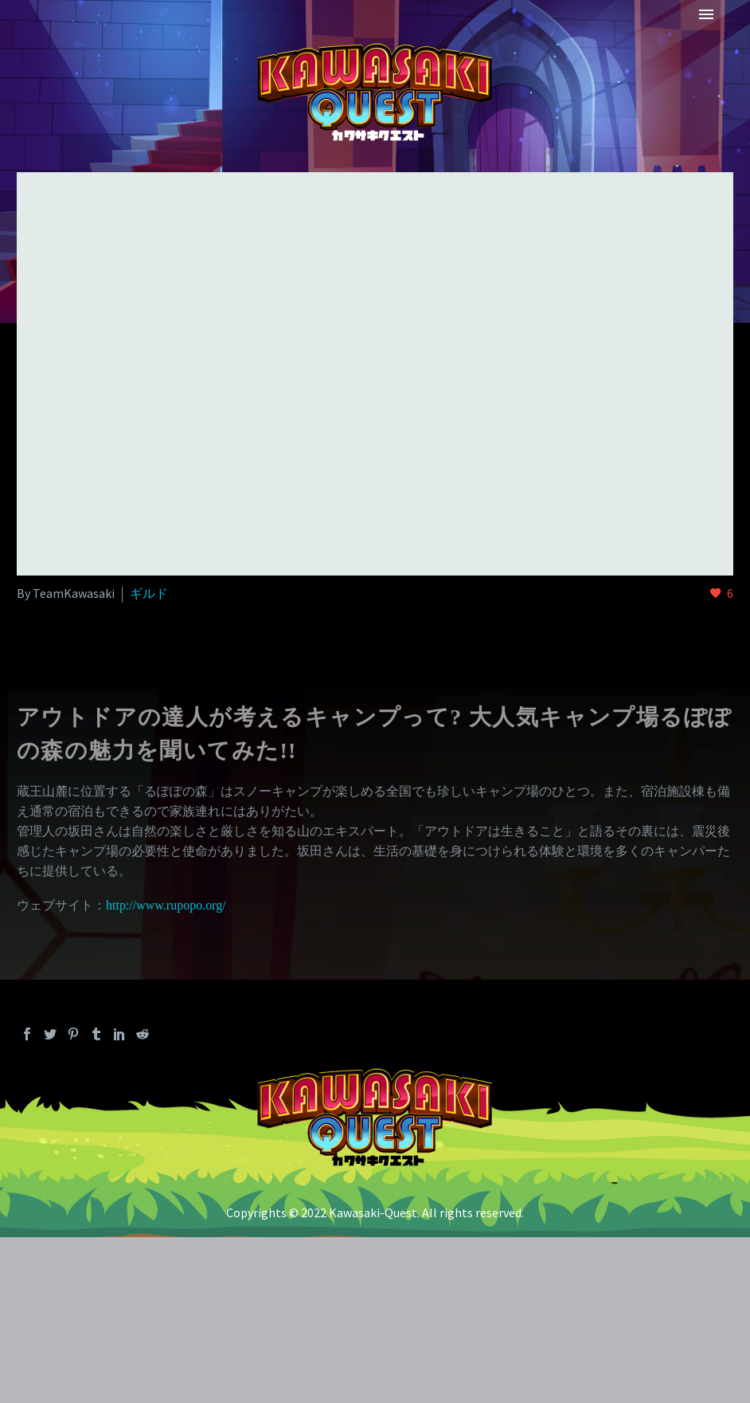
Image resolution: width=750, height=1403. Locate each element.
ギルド (149, 593)
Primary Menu (706, 14)
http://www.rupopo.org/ (166, 905)
